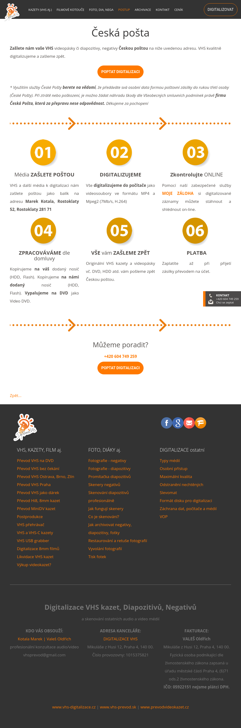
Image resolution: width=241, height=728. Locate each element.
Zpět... (15, 395)
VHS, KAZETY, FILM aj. (39, 450)
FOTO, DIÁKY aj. (104, 450)
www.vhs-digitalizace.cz (74, 707)
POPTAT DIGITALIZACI (120, 72)
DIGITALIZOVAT (221, 9)
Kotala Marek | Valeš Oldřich (44, 639)
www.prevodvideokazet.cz (165, 707)
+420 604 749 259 (120, 356)
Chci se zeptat (225, 302)
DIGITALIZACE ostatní (182, 450)
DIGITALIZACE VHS (121, 639)
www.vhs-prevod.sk (118, 707)
